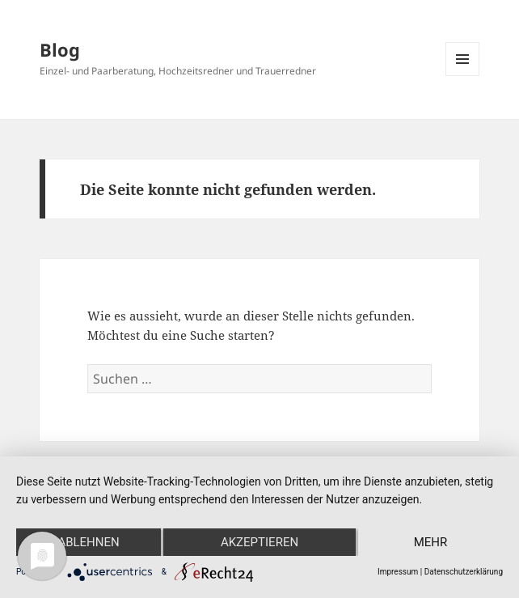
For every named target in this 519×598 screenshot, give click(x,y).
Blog (60, 49)
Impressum (398, 571)
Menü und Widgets (462, 75)
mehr (431, 542)
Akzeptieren (259, 542)
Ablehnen (88, 542)
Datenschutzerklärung (463, 571)
